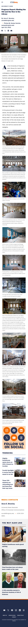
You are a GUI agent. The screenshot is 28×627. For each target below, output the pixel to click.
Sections (2, 2)
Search (26, 2)
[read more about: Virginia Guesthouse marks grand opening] (14, 534)
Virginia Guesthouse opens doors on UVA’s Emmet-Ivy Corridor (7, 462)
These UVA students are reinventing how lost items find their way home (7, 484)
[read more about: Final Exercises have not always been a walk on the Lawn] (14, 557)
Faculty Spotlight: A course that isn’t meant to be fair (8, 472)
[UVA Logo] (14, 604)
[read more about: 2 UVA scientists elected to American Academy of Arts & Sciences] (14, 580)
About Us (5, 615)
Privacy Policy (20, 615)
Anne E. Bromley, (9, 18)
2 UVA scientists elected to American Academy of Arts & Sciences (11, 592)
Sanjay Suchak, (16, 23)
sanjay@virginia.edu (7, 25)
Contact (14, 617)
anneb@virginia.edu (7, 20)
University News (7, 6)
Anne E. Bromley (8, 504)
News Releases (12, 615)
